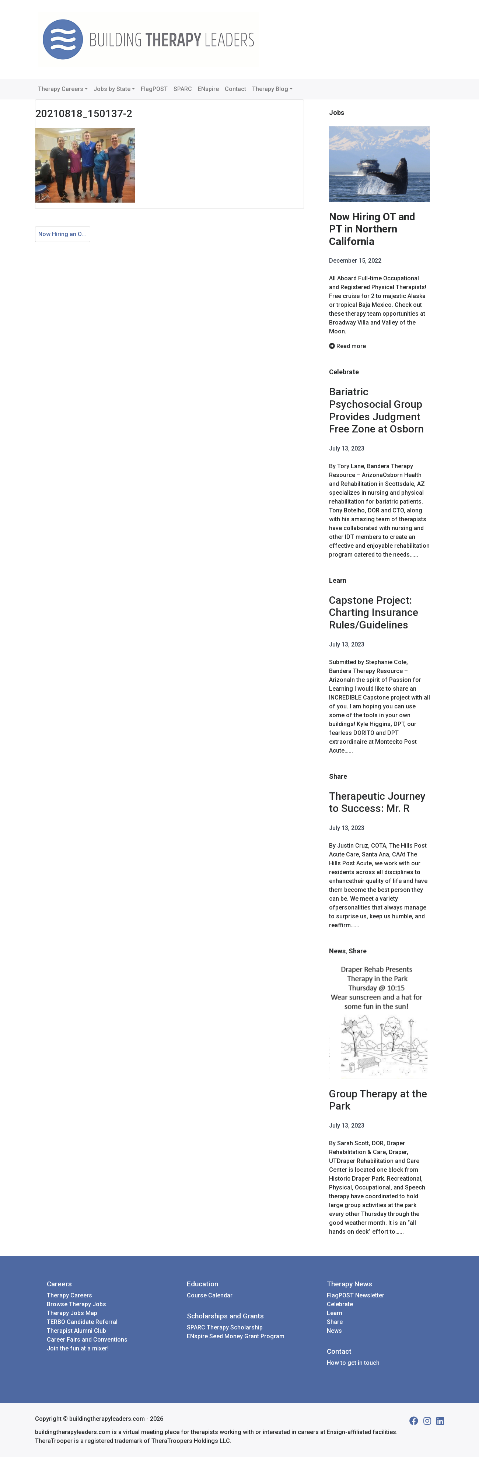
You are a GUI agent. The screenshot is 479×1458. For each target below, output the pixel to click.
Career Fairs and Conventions (87, 1340)
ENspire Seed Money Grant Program (235, 1336)
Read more (347, 346)
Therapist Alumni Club (76, 1331)
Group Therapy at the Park (378, 1100)
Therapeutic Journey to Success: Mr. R (377, 802)
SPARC (183, 88)
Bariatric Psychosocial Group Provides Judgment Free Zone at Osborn (376, 410)
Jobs (336, 112)
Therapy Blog (270, 88)
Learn (337, 581)
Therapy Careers (60, 88)
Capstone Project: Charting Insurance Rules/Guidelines (373, 613)
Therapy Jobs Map (72, 1313)
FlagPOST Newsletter (355, 1296)
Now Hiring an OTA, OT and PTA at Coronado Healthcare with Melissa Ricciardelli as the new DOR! (64, 234)
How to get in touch (353, 1363)
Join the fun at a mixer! (78, 1349)
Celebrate (344, 372)
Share (338, 776)
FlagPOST (154, 88)
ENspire (208, 88)
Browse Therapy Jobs (76, 1304)
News (337, 951)
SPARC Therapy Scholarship (225, 1328)
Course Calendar (209, 1296)
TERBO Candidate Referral (82, 1322)
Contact (235, 88)
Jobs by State (112, 88)
